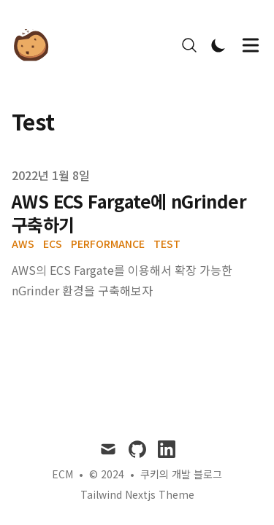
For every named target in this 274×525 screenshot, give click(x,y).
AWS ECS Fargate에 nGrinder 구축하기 (129, 212)
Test (166, 243)
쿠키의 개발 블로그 (181, 474)
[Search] (189, 45)
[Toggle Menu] (250, 45)
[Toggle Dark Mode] (218, 45)
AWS (23, 243)
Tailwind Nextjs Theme (137, 494)
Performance (108, 243)
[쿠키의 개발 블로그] (36, 45)
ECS (52, 243)
